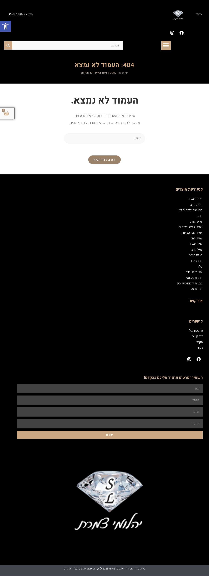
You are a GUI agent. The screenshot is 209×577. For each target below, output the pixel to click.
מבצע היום (196, 261)
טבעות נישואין (194, 278)
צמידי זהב (197, 239)
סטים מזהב (196, 256)
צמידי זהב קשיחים (191, 233)
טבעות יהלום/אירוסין (190, 284)
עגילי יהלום (196, 244)
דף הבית (123, 73)
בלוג (200, 348)
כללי (200, 267)
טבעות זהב (196, 289)
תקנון (199, 342)
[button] (5, 26)
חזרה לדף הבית (105, 160)
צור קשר (197, 337)
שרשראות (196, 222)
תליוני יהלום (195, 199)
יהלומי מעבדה (194, 272)
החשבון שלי (195, 331)
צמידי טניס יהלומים (191, 227)
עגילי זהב (197, 250)
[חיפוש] (8, 45)
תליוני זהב (196, 205)
